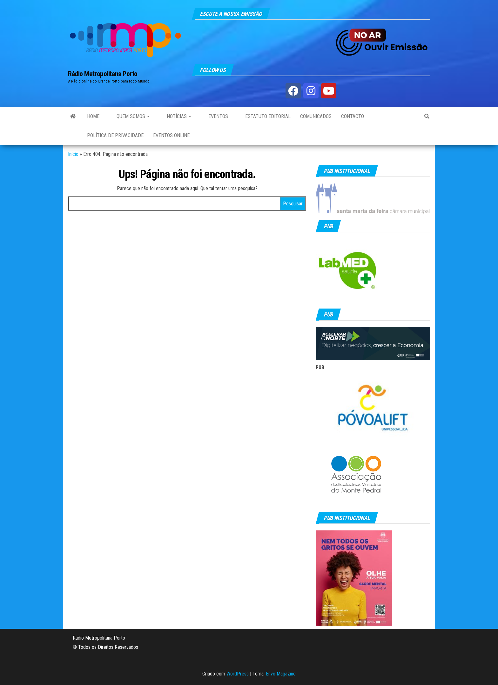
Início (73, 154)
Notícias (178, 116)
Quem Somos (132, 116)
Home (93, 116)
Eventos (217, 116)
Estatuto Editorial (267, 116)
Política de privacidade (115, 135)
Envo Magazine (281, 674)
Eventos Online (171, 135)
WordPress (237, 674)
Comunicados (316, 116)
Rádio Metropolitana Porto (103, 74)
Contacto (352, 116)
